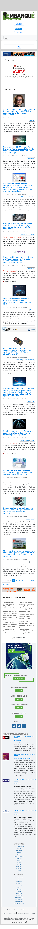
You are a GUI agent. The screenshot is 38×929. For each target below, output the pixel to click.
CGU (33, 913)
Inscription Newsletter (19, 23)
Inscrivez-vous (19, 678)
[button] (4, 72)
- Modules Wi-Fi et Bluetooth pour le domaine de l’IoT (10, 631)
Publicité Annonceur (9, 913)
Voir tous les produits (19, 637)
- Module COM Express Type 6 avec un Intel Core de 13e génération (26, 604)
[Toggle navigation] (5, 38)
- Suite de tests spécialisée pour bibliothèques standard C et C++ (26, 616)
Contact (9, 910)
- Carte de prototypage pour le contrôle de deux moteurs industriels (26, 609)
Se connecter (18, 32)
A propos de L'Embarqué (22, 910)
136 (32, 581)
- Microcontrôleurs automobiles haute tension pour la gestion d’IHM (26, 631)
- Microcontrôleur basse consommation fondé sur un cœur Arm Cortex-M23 (10, 609)
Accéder (19, 690)
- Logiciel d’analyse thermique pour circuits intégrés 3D (9, 604)
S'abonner (18, 28)
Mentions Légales (23, 913)
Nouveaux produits (14, 597)
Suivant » (6, 584)
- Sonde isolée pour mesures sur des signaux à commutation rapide (10, 624)
